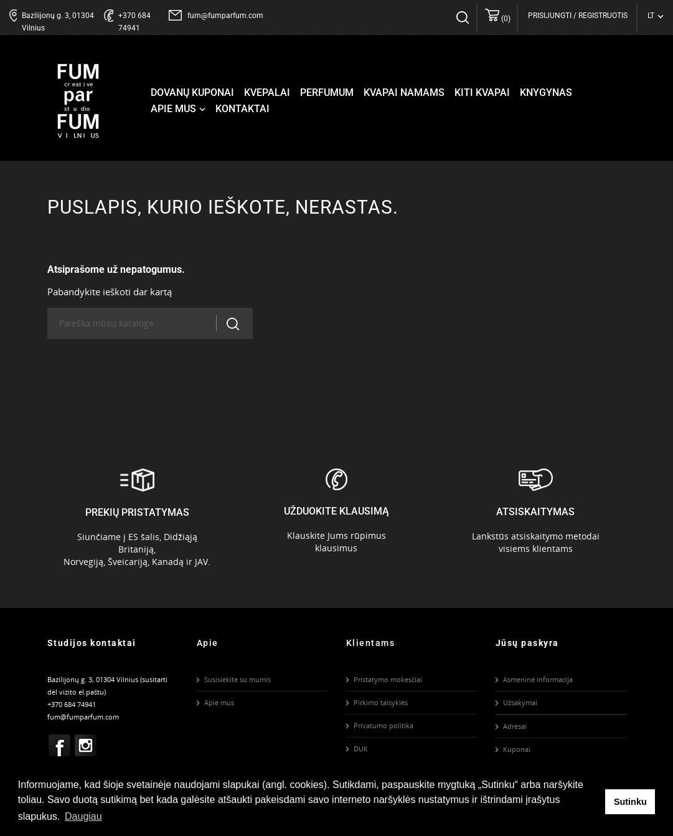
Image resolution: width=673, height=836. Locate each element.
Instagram (85, 746)
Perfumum (327, 92)
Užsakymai (520, 702)
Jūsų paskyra (527, 643)
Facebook (59, 746)
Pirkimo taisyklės (381, 702)
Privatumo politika (383, 725)
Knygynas (546, 92)
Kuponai (516, 749)
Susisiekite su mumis (237, 679)
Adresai (515, 726)
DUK (361, 748)
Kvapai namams (404, 92)
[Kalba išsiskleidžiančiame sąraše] (655, 15)
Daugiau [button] (83, 816)
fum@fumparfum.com (225, 15)
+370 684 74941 (134, 21)
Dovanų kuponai (192, 92)
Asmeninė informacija (538, 679)
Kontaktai (242, 109)
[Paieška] (136, 323)
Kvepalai (267, 92)
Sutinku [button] (630, 802)
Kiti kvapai (482, 92)
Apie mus (179, 109)
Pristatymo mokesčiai (388, 679)
